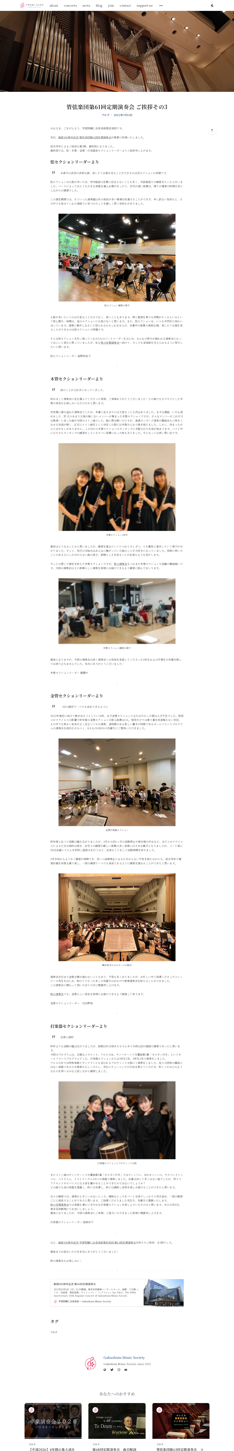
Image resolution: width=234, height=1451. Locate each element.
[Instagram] (119, 1370)
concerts (70, 5)
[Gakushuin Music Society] (90, 1363)
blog (99, 5)
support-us (145, 5)
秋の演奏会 (120, 564)
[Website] (105, 1370)
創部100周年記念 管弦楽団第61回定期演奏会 (84, 137)
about (54, 5)
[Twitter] (111, 1370)
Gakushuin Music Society (124, 1357)
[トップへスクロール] (212, 130)
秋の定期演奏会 (110, 343)
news (86, 5)
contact (125, 5)
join (111, 5)
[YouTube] (125, 1370)
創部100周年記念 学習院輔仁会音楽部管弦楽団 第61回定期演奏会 (97, 1242)
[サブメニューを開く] (161, 5)
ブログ (106, 115)
